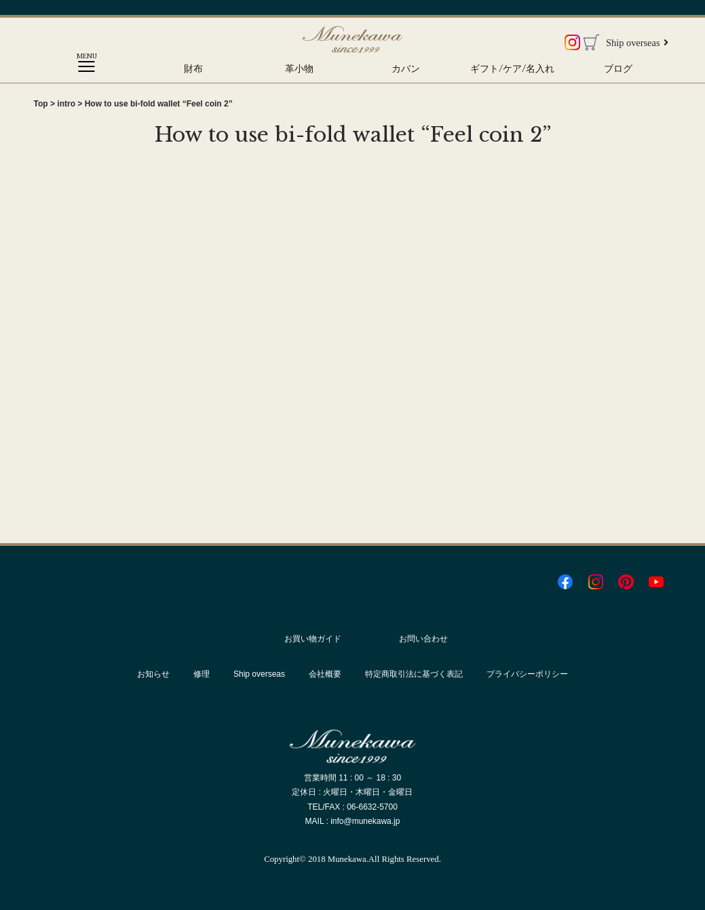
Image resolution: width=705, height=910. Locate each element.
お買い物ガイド (312, 639)
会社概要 (325, 674)
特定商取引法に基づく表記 (414, 674)
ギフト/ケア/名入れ (512, 68)
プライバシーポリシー (527, 674)
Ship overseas (637, 42)
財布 (193, 68)
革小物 (299, 68)
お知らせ (153, 674)
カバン (406, 68)
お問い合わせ (423, 639)
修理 (201, 674)
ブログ (618, 68)
